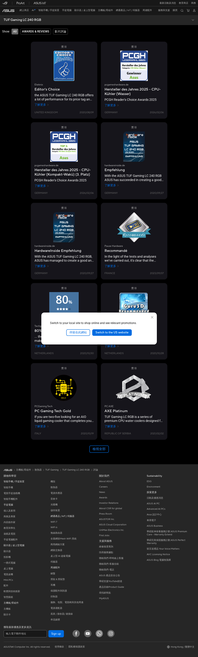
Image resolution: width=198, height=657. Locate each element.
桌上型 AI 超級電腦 (60, 556)
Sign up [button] (56, 634)
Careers (103, 486)
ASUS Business (155, 525)
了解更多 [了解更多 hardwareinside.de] (112, 185)
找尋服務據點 (106, 552)
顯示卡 (7, 614)
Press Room (105, 513)
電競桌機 (8, 574)
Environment (153, 486)
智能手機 (8, 487)
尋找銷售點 (105, 592)
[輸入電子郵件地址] (25, 633)
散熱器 (54, 487)
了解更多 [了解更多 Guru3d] (112, 346)
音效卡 (54, 498)
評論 (95, 469)
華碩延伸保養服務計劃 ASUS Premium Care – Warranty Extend (167, 533)
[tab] (15, 31)
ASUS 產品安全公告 (109, 575)
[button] (168, 3)
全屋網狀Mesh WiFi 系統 (64, 538)
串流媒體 (55, 619)
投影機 (7, 557)
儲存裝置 (55, 510)
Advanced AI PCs (156, 509)
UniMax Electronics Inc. (111, 530)
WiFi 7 (54, 522)
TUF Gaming (52, 469)
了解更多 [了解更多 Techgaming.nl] (41, 346)
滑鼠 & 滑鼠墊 (58, 579)
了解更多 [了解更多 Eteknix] (41, 105)
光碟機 (54, 504)
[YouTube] (87, 633)
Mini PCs (8, 580)
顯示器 (7, 551)
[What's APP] (99, 633)
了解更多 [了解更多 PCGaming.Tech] (41, 426)
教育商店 (183, 3)
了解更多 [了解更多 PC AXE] (112, 426)
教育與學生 (9, 528)
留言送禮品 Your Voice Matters (163, 548)
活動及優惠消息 (155, 498)
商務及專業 (9, 516)
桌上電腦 (8, 568)
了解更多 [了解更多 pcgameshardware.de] (112, 105)
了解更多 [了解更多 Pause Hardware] (112, 266)
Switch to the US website (112, 332)
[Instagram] (110, 633)
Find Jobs (104, 535)
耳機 (53, 585)
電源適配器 (56, 608)
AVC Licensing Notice (158, 554)
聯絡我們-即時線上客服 (111, 558)
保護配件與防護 (59, 590)
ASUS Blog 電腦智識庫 (159, 560)
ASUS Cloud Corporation (112, 524)
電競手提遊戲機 (12, 493)
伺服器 (54, 561)
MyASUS (104, 598)
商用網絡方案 (58, 544)
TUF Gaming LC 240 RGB (22, 20)
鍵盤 (53, 573)
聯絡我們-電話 (106, 569)
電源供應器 (56, 493)
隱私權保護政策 (76, 646)
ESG (149, 481)
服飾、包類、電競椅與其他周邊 (67, 602)
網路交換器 (56, 550)
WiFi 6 (54, 527)
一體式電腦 (9, 562)
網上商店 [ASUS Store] (24, 10)
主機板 (7, 608)
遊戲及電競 (9, 533)
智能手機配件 (11, 499)
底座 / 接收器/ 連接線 (62, 613)
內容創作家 (9, 522)
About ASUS (106, 481)
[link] (8, 10)
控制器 (54, 596)
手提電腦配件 (11, 539)
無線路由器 (56, 533)
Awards (103, 497)
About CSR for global (110, 508)
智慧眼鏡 (8, 597)
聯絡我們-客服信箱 (109, 564)
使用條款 (59, 646)
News (102, 492)
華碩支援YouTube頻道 (110, 581)
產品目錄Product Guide (111, 587)
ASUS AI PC (153, 503)
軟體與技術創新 (12, 591)
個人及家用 (9, 510)
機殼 (53, 481)
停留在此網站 (78, 332)
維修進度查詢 (106, 546)
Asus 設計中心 (154, 514)
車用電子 (151, 520)
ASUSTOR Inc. (107, 519)
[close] (152, 317)
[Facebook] (76, 633)
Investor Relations (108, 503)
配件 (6, 585)
